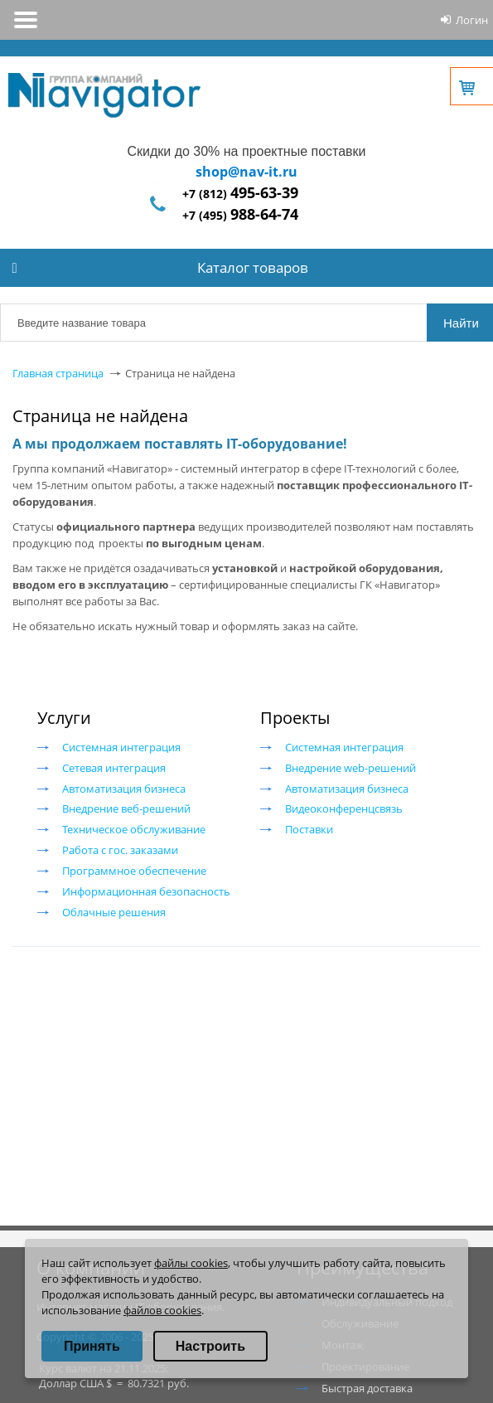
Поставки (309, 829)
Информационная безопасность (146, 891)
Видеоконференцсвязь (344, 808)
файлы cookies (191, 1262)
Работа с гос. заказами (120, 849)
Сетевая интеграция (114, 767)
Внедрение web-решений (350, 767)
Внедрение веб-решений (126, 808)
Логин (472, 19)
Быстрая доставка (367, 1388)
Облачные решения (114, 912)
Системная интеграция (121, 747)
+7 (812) (240, 193)
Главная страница (58, 373)
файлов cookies (162, 1310)
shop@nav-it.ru (246, 172)
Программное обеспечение (134, 870)
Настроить (210, 1346)
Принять (92, 1346)
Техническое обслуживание (133, 829)
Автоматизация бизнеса (124, 788)
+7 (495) (240, 215)
